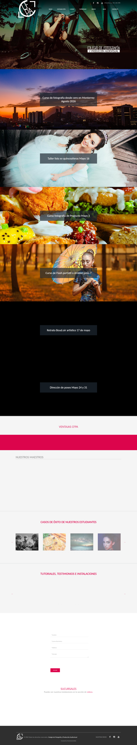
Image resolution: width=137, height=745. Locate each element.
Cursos (72, 9)
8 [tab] (68, 552)
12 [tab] (80, 552)
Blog (104, 9)
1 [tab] (48, 552)
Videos (94, 9)
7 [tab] (66, 552)
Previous (12, 542)
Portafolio (82, 9)
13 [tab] (83, 552)
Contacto (115, 9)
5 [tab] (60, 552)
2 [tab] (51, 552)
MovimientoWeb (71, 741)
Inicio (50, 9)
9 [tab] (71, 552)
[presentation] (64, 662)
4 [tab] (57, 552)
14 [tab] (86, 552)
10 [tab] (74, 552)
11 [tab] (77, 552)
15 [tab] (88, 552)
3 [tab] (54, 552)
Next (125, 542)
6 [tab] (63, 552)
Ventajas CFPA (61, 9)
